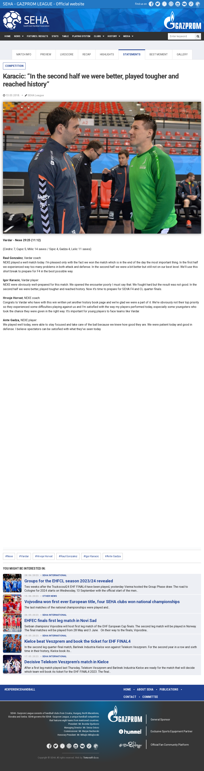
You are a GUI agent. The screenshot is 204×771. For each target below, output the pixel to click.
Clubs (97, 36)
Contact (129, 697)
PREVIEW (45, 54)
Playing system (81, 36)
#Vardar (24, 556)
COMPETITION (14, 65)
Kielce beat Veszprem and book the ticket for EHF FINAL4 (77, 641)
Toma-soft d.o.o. (91, 757)
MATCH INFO (23, 54)
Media (126, 36)
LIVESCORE (66, 54)
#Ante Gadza (113, 556)
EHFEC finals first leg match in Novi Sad (60, 620)
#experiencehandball (19, 689)
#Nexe (9, 556)
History (112, 36)
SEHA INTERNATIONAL (54, 575)
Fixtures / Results (37, 36)
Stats (55, 36)
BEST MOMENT (159, 54)
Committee (150, 697)
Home (7, 36)
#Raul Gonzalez (68, 556)
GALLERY (182, 54)
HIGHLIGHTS (107, 54)
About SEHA (145, 689)
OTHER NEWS (49, 596)
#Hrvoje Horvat (44, 556)
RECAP (87, 54)
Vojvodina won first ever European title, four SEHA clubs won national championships (102, 601)
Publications (169, 689)
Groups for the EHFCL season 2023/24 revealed (68, 581)
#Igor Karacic (91, 556)
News (17, 36)
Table (65, 36)
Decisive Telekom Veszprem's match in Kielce (66, 662)
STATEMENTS (132, 54)
